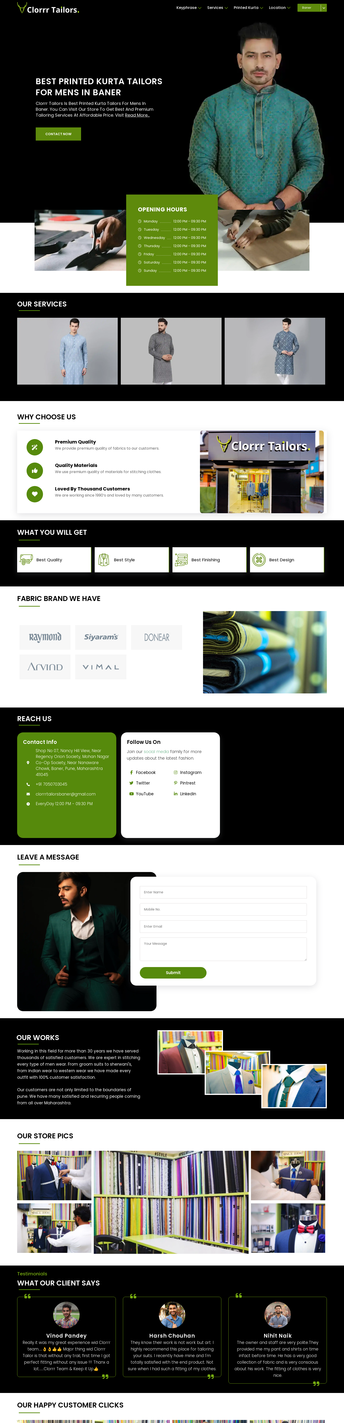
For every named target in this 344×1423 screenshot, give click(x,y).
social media (156, 751)
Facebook (141, 772)
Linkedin (183, 794)
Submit (173, 972)
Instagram (186, 772)
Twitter (138, 783)
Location (280, 8)
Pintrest (183, 783)
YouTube (140, 794)
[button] (58, 134)
